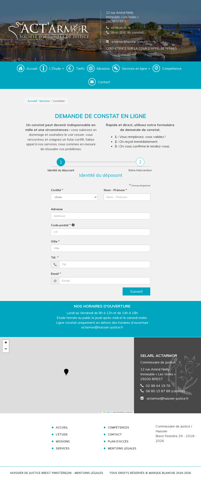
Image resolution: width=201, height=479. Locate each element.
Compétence (172, 68)
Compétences (118, 427)
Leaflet (106, 412)
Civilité (57, 190)
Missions (103, 68)
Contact (104, 82)
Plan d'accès (118, 441)
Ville (55, 241)
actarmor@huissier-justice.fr (127, 41)
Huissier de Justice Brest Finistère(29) (41, 473)
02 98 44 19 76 (121, 28)
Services (44, 100)
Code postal (61, 225)
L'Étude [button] (56, 68)
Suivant (136, 291)
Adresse (57, 209)
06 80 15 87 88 (121, 32)
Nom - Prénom (115, 190)
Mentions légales (122, 448)
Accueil (31, 68)
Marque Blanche (162, 473)
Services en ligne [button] (136, 68)
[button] (66, 372)
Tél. (55, 257)
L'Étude (62, 434)
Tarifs (80, 68)
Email (56, 273)
